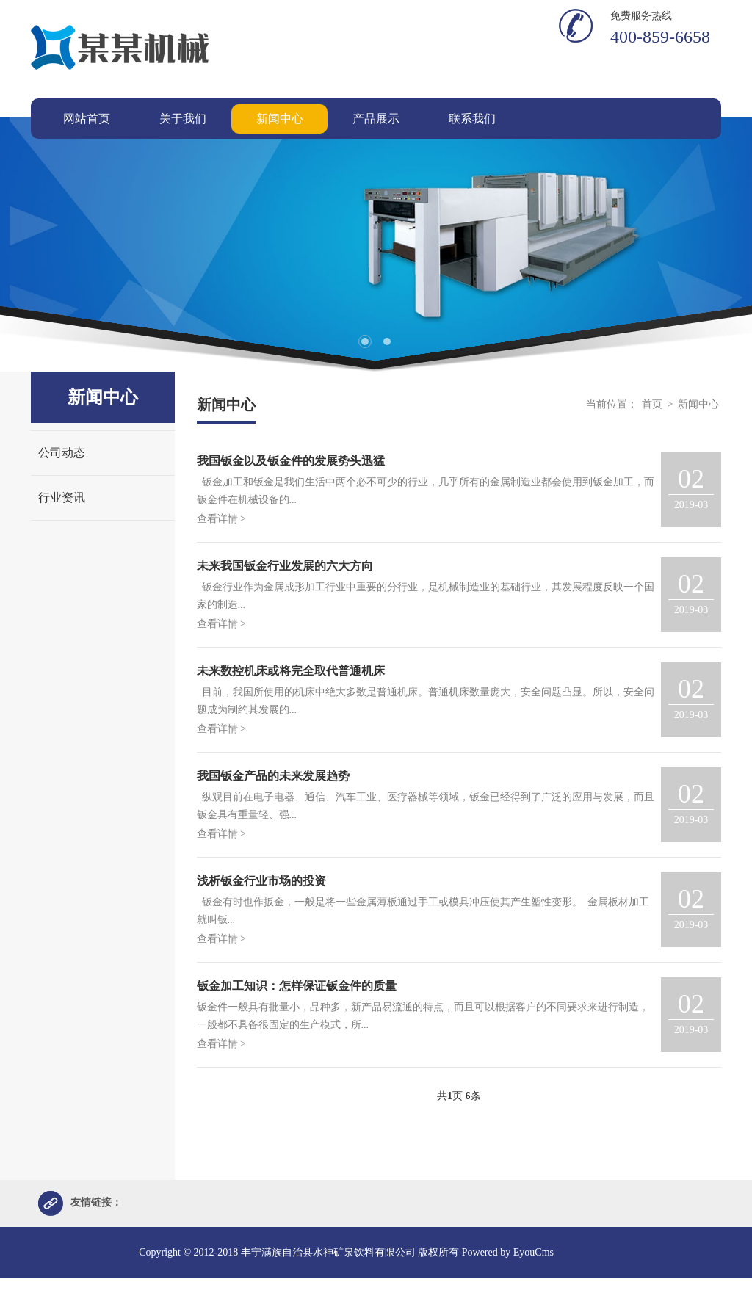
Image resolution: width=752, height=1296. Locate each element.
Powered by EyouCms (506, 1253)
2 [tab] (387, 341)
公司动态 (61, 452)
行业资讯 (61, 497)
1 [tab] (365, 341)
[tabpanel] (376, 244)
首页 (652, 404)
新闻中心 (698, 404)
